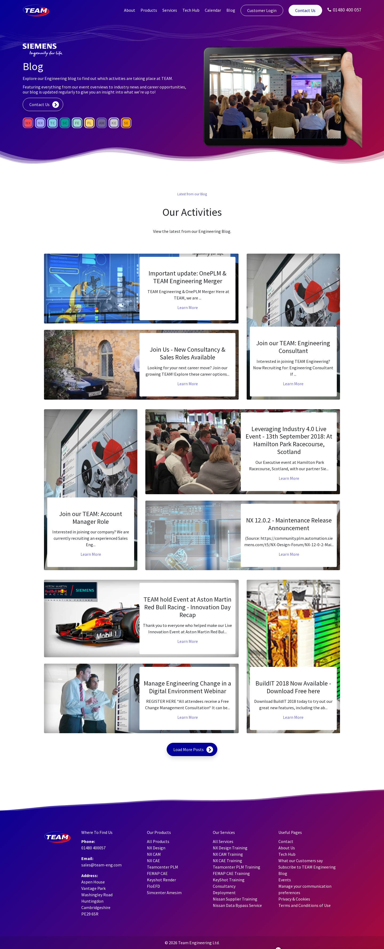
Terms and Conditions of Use (304, 905)
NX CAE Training (227, 860)
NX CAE (153, 860)
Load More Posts (188, 749)
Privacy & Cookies (294, 899)
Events (284, 879)
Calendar (213, 10)
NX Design (156, 847)
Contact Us (305, 10)
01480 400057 (93, 847)
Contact (285, 841)
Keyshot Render (161, 879)
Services (169, 10)
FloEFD (153, 886)
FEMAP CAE (157, 873)
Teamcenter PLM (162, 867)
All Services (223, 841)
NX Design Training (230, 847)
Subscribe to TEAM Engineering (307, 867)
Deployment (224, 892)
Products (149, 10)
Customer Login (262, 10)
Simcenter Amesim (164, 892)
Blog (230, 10)
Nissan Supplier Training (235, 899)
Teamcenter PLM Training (236, 867)
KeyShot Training (229, 879)
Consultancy (224, 886)
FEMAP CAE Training (231, 873)
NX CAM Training (228, 854)
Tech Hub (190, 10)
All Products (158, 841)
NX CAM (154, 854)
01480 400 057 (344, 10)
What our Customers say (300, 860)
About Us (286, 847)
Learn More (187, 307)
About (129, 10)
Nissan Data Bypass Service (237, 905)
